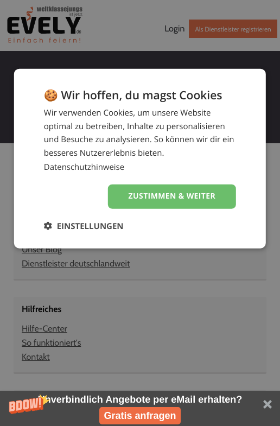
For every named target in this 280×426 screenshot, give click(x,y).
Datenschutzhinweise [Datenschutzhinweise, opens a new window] (84, 168)
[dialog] (140, 160)
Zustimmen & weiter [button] (171, 198)
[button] (140, 408)
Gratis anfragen (140, 415)
